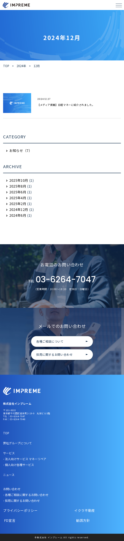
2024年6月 (17, 215)
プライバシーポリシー (21, 510)
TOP (6, 433)
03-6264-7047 (62, 279)
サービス (9, 453)
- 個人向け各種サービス (18, 465)
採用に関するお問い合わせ (54, 354)
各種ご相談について (50, 341)
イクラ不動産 (78, 510)
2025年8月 (17, 186)
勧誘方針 (76, 520)
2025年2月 (17, 203)
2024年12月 (18, 209)
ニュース (9, 475)
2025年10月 (18, 180)
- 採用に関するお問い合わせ (21, 500)
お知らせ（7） (20, 150)
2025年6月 (17, 191)
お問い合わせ (12, 489)
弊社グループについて (17, 443)
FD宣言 (21, 520)
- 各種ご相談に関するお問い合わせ (26, 495)
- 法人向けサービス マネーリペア (24, 459)
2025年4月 (17, 197)
